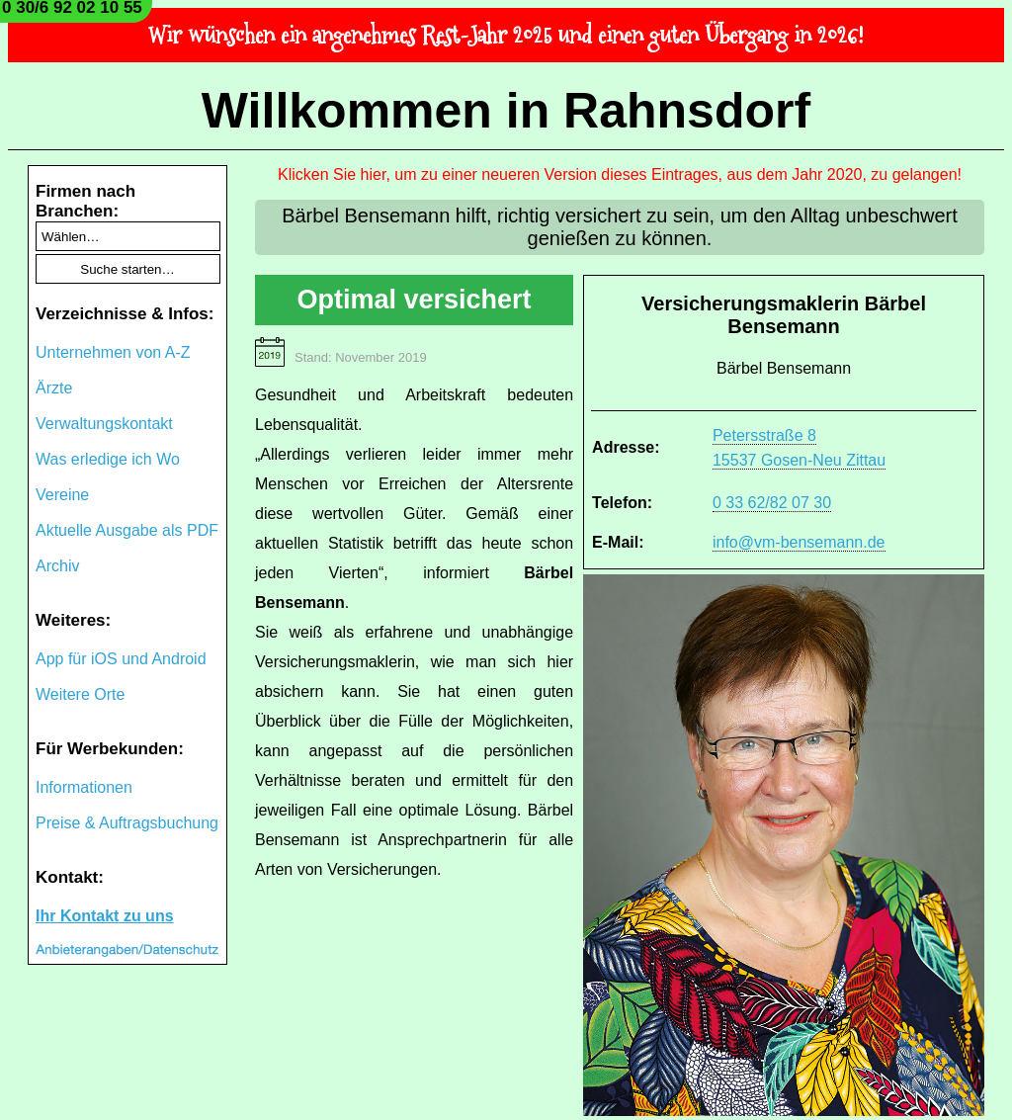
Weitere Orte (80, 694)
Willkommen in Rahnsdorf (506, 110)
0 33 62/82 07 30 (772, 502)
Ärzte (54, 388)
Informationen (84, 787)
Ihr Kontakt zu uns (105, 915)
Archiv (57, 566)
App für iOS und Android (121, 658)
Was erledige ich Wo (108, 459)
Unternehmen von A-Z (113, 352)
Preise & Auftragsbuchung (127, 823)
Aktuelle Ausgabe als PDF (127, 530)
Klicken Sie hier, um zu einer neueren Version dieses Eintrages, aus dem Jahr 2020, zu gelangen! (620, 174)
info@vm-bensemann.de (799, 542)
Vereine (62, 494)
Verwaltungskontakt (104, 423)
